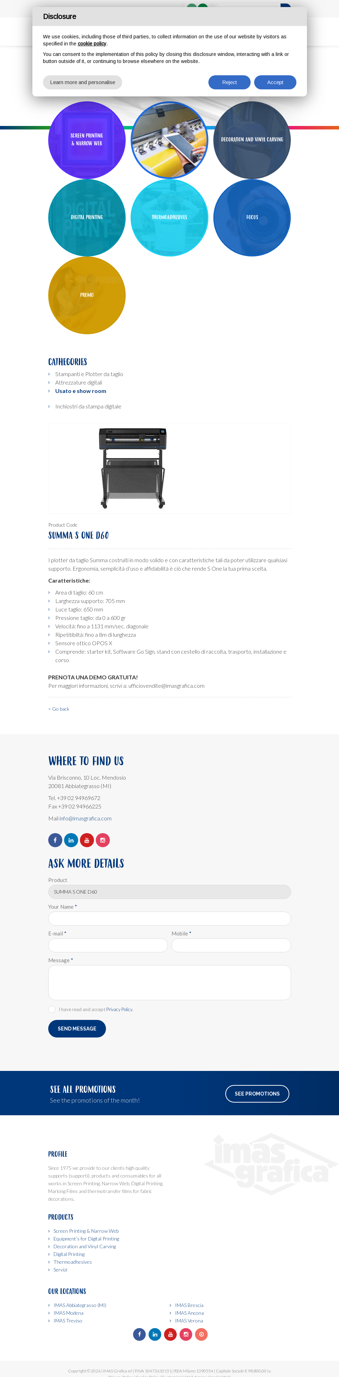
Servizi (60, 1270)
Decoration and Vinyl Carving (85, 1246)
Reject (229, 82)
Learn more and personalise (82, 82)
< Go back (58, 709)
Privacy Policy (119, 1009)
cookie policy (92, 43)
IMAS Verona (189, 1321)
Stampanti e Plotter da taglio (89, 373)
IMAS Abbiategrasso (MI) (80, 1305)
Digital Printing (69, 1254)
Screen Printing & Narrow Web (86, 1231)
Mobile (181, 933)
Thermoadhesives (73, 1262)
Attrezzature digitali (78, 382)
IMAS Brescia (189, 1305)
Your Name (62, 906)
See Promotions (257, 1094)
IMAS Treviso (68, 1321)
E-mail (57, 933)
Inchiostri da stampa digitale (88, 406)
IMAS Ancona (189, 1313)
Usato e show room (80, 390)
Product (57, 880)
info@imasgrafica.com (85, 818)
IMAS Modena (68, 1313)
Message (60, 960)
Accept (275, 82)
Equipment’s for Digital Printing (86, 1239)
